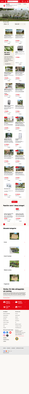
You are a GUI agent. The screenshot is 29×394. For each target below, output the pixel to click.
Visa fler (13, 201)
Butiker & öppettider (6, 313)
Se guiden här (8, 63)
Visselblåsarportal (18, 327)
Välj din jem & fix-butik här (10, 7)
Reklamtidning (5, 315)
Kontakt (4, 327)
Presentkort (5, 317)
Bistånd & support (18, 324)
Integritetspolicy (6, 339)
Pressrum (16, 318)
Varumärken (17, 320)
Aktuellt (16, 317)
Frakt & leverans (5, 320)
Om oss (16, 313)
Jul (15, 322)
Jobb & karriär (17, 315)
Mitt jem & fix (5, 324)
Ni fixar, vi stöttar (6, 322)
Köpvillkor (4, 318)
